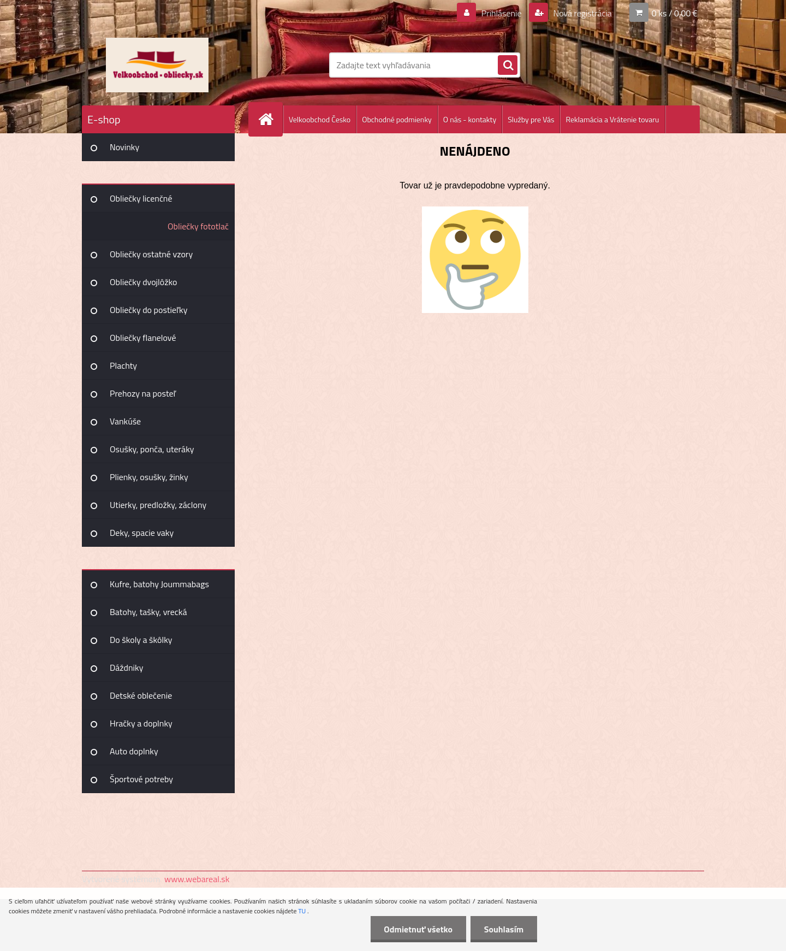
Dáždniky (127, 667)
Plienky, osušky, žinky (149, 476)
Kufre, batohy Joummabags (159, 583)
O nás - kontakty (469, 119)
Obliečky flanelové (143, 337)
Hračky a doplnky (141, 723)
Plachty (123, 365)
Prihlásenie (501, 13)
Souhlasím (503, 929)
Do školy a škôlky (141, 639)
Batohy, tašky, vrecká (148, 611)
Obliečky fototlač (198, 226)
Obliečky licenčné (141, 198)
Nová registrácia (581, 13)
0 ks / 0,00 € (675, 13)
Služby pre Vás (531, 119)
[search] (507, 65)
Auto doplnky (134, 751)
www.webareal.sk (197, 878)
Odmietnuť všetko (418, 929)
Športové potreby (141, 778)
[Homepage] (270, 119)
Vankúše (125, 421)
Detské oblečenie (141, 695)
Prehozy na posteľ (143, 393)
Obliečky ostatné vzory (151, 254)
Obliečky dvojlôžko (143, 281)
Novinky (124, 146)
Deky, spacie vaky (142, 532)
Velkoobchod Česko (319, 119)
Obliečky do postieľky (149, 309)
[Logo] (157, 65)
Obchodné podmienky (397, 119)
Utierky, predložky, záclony (158, 504)
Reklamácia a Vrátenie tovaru (612, 119)
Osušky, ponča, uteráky (152, 449)
